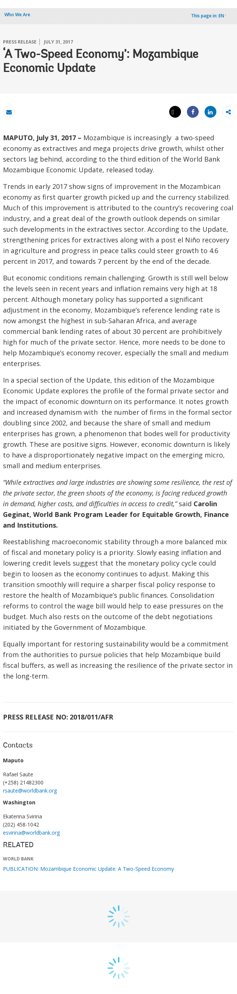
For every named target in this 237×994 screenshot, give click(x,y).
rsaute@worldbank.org (30, 790)
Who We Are (17, 14)
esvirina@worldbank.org (31, 832)
